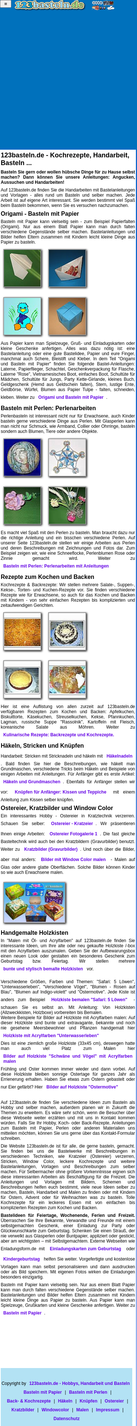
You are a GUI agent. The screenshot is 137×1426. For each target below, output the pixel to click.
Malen (82, 1409)
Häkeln (65, 1401)
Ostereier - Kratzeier (72, 823)
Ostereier (114, 1401)
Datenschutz (67, 1418)
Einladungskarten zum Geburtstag (85, 1248)
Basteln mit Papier (22, 1313)
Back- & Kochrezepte (29, 1401)
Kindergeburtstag (21, 1259)
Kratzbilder (22, 1409)
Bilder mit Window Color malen (73, 859)
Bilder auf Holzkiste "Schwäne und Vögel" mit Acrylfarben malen (68, 1059)
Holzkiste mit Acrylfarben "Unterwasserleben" (51, 1035)
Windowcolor (55, 1409)
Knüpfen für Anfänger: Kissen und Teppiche (60, 792)
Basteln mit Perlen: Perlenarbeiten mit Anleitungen (56, 566)
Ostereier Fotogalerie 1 (74, 833)
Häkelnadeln (120, 756)
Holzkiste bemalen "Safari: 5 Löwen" (89, 999)
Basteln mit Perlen (88, 1392)
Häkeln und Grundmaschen (31, 781)
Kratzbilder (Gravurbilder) (50, 849)
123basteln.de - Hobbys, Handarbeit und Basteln (79, 1383)
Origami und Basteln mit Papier (71, 397)
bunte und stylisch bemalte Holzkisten (43, 968)
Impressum (107, 1409)
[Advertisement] (68, 81)
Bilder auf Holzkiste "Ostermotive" (82, 1087)
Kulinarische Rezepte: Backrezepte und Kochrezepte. (58, 734)
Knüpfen (89, 1401)
